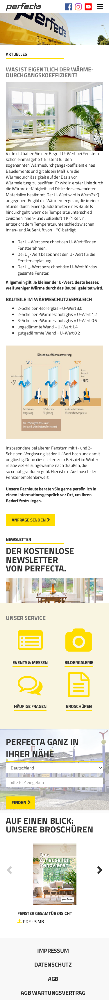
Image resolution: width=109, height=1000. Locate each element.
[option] (54, 884)
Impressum (53, 950)
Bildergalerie (79, 662)
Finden (19, 802)
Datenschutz (53, 964)
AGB (53, 978)
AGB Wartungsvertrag (53, 992)
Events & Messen (30, 662)
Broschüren (79, 706)
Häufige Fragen (30, 706)
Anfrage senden (29, 520)
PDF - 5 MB (33, 921)
